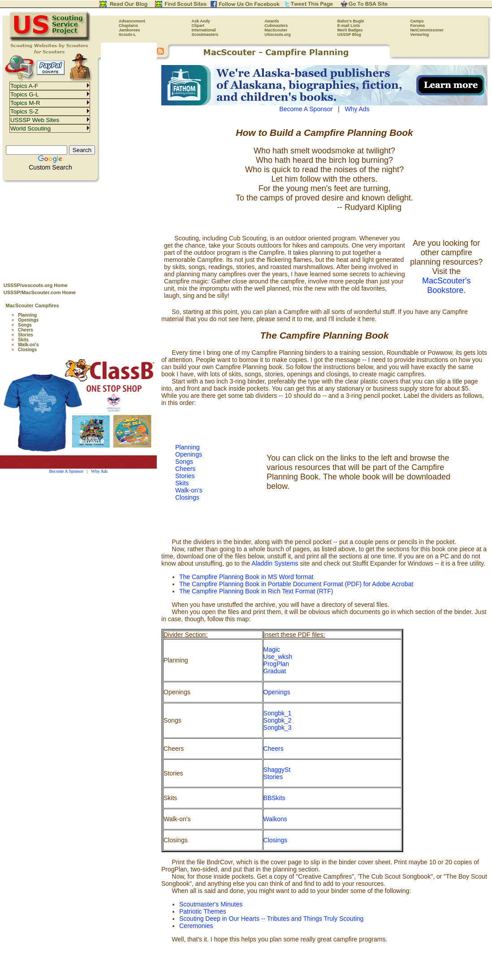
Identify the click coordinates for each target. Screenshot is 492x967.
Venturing (419, 34)
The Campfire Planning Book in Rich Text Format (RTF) (256, 591)
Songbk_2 (277, 720)
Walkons (275, 819)
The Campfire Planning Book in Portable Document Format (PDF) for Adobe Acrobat (296, 584)
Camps (416, 21)
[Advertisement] (78, 229)
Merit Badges (350, 30)
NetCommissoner (427, 30)
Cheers (25, 329)
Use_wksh (278, 656)
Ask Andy (201, 21)
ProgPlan (276, 663)
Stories (25, 334)
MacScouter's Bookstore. (446, 285)
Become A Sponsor (66, 471)
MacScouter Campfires (32, 305)
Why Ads (99, 471)
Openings (28, 320)
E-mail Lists (348, 25)
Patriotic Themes (202, 911)
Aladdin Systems (274, 563)
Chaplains (128, 25)
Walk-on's (28, 344)
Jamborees (129, 30)
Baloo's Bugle (350, 21)
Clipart (198, 25)
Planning (27, 315)
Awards (271, 21)
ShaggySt (277, 769)
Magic (271, 649)
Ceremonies (196, 925)
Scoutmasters (205, 34)
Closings (27, 349)
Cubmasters (276, 25)
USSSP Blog (349, 34)
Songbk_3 (277, 727)
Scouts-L (127, 34)
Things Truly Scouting (333, 918)
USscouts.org (277, 34)
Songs (25, 324)
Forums (417, 25)
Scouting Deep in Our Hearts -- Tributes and (241, 918)
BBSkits (274, 797)
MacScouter (275, 30)
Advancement (132, 21)
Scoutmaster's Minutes (210, 904)
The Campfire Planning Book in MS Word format (246, 576)
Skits (23, 339)
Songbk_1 (277, 713)
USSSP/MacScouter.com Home (40, 292)
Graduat (274, 671)
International (204, 30)
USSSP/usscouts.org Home (36, 285)
